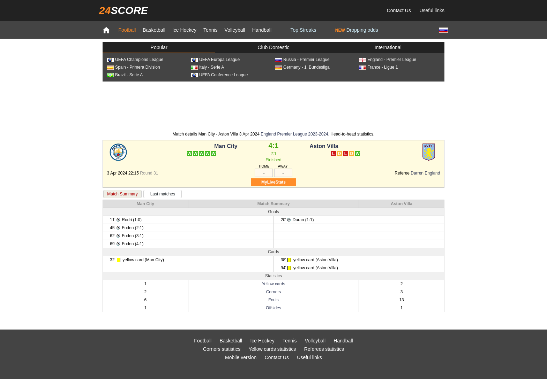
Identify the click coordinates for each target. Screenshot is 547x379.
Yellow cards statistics (272, 349)
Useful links (431, 10)
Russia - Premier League (302, 59)
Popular (159, 47)
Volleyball (235, 30)
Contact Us (399, 10)
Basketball (154, 30)
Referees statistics (324, 349)
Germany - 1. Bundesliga (302, 67)
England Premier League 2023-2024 (294, 134)
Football (127, 30)
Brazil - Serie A (125, 74)
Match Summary (122, 194)
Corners (273, 291)
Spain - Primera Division (133, 67)
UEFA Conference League (219, 74)
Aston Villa (323, 146)
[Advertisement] (273, 106)
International (388, 47)
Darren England (425, 173)
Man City (226, 146)
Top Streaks (303, 30)
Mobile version (240, 357)
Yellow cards (273, 283)
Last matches (162, 194)
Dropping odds (356, 30)
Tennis (210, 30)
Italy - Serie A (207, 67)
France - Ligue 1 (378, 67)
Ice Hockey (184, 30)
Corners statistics (221, 349)
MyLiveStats (273, 182)
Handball (261, 30)
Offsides (273, 307)
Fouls (273, 299)
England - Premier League (387, 59)
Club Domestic (273, 47)
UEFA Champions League (135, 59)
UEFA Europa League (215, 59)
